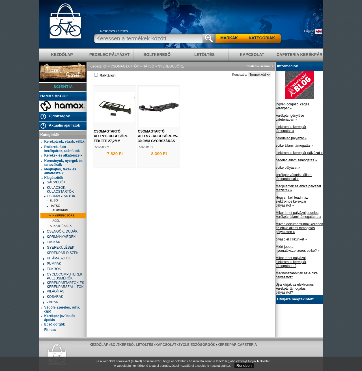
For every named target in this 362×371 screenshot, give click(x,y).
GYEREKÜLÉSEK (58, 248)
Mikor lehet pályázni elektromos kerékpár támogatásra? (291, 262)
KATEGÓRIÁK (262, 38)
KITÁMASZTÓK (57, 258)
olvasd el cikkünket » (291, 239)
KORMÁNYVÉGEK (59, 237)
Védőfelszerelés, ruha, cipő (60, 309)
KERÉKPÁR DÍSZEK (61, 253)
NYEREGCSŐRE (62, 216)
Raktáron (105, 75)
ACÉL (54, 221)
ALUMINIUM (58, 211)
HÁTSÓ (53, 205)
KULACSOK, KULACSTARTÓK (58, 190)
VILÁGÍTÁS (53, 291)
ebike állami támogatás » (294, 145)
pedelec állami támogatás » (296, 160)
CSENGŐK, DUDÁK (60, 231)
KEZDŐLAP (62, 54)
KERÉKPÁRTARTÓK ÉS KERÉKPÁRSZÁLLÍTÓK (63, 285)
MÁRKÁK (229, 38)
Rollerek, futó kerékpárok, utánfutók (60, 149)
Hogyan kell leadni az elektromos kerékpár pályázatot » (292, 201)
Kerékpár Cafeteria (237, 345)
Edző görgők (53, 324)
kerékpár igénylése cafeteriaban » (290, 118)
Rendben (244, 365)
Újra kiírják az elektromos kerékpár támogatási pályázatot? (295, 288)
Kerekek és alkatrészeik (62, 155)
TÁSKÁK (51, 242)
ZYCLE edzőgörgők (197, 345)
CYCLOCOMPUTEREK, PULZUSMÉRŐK (63, 276)
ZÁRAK (50, 302)
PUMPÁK (52, 264)
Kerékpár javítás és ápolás (58, 318)
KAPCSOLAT (252, 54)
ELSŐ (52, 201)
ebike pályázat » (288, 168)
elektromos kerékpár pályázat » (299, 153)
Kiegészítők (52, 178)
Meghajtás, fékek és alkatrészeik (58, 171)
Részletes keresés (114, 31)
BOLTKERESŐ (157, 54)
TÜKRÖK (52, 269)
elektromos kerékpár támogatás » (291, 129)
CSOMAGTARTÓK (59, 196)
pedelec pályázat (109, 54)
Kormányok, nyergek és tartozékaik (62, 163)
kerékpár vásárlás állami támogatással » (294, 177)
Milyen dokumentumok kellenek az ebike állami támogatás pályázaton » (299, 228)
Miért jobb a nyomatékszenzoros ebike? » (298, 249)
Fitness (48, 330)
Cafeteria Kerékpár (299, 54)
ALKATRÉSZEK (59, 226)
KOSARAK (53, 297)
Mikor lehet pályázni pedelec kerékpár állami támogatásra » (298, 215)
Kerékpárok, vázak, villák (63, 142)
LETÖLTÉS (204, 54)
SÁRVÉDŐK (54, 182)
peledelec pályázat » (291, 138)
